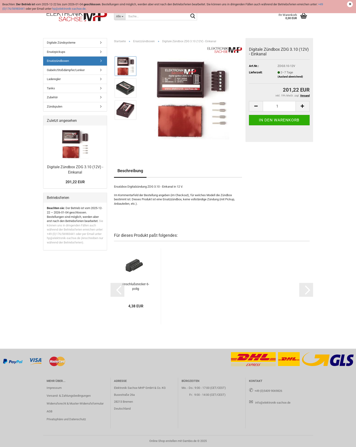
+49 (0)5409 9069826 (268, 391)
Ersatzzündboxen (58, 61)
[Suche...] (119, 16)
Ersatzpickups (56, 52)
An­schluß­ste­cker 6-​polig (135, 286)
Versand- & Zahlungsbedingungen (69, 395)
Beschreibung (130, 170)
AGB (49, 411)
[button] (256, 106)
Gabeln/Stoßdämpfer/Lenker (66, 70)
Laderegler (54, 79)
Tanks (51, 88)
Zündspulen (54, 106)
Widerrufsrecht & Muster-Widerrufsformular (75, 403)
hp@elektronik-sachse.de (69, 8)
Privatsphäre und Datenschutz (66, 419)
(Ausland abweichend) (290, 76)
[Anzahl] (279, 106)
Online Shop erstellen (163, 441)
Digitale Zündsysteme (61, 42)
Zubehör (52, 97)
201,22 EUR (75, 182)
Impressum (54, 388)
